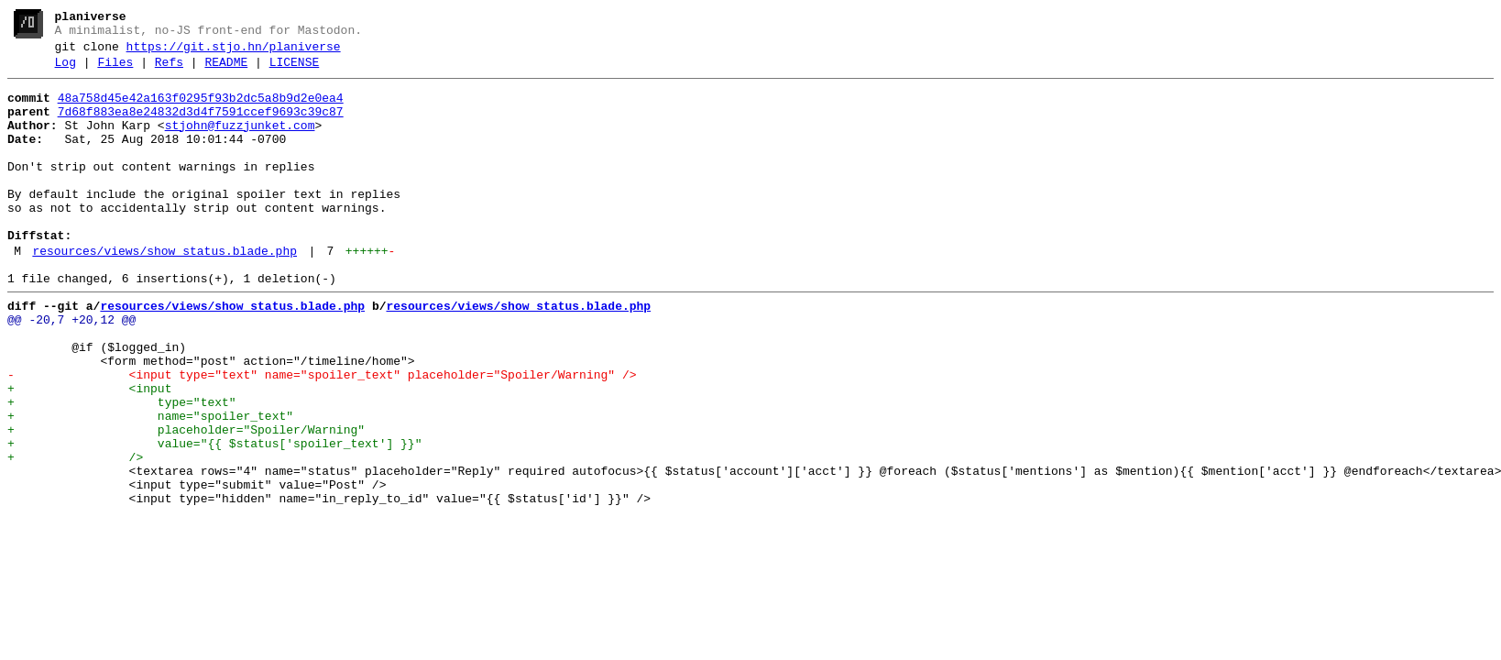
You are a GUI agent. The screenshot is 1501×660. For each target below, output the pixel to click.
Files (115, 70)
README (225, 70)
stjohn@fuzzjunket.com (240, 142)
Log (65, 70)
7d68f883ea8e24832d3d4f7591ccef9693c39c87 (201, 125)
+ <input (89, 452)
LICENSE (294, 70)
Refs (169, 70)
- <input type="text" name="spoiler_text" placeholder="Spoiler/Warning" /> (321, 435)
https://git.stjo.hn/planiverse (233, 52)
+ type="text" (121, 468)
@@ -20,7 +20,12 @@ (71, 369)
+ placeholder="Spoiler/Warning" (186, 501)
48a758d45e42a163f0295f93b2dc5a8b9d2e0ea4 (201, 109)
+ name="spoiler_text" (150, 485)
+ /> (75, 534)
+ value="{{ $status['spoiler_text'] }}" (214, 518)
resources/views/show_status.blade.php (164, 292)
